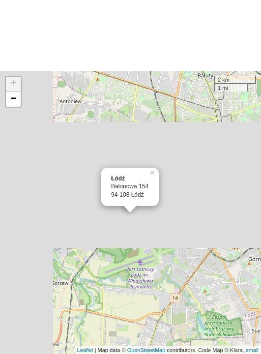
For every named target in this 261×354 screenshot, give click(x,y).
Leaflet (85, 350)
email (252, 350)
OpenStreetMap (146, 350)
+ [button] (13, 84)
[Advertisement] (130, 35)
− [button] (13, 99)
